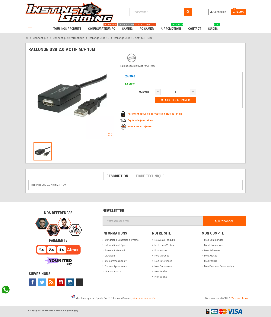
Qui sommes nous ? (116, 261)
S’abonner (224, 221)
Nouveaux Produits (165, 239)
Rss (51, 282)
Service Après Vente (116, 266)
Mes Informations (213, 245)
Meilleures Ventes (164, 245)
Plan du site (161, 276)
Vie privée (235, 298)
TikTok (79, 282)
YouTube (61, 282)
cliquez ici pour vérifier (144, 298)
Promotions (161, 250)
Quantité (144, 91)
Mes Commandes (213, 239)
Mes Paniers (210, 261)
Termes (245, 298)
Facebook (32, 282)
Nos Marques (162, 255)
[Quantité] (175, 92)
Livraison (110, 255)
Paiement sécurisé (115, 250)
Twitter (42, 282)
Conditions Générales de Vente (122, 239)
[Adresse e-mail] (153, 221)
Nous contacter (113, 271)
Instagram (70, 282)
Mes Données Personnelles (219, 266)
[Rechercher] (160, 12)
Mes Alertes (210, 255)
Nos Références (163, 261)
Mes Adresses (212, 250)
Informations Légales (116, 245)
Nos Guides (161, 271)
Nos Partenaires (163, 266)
